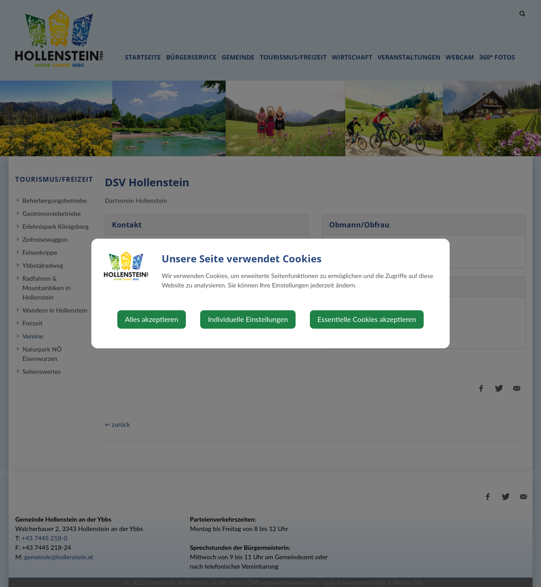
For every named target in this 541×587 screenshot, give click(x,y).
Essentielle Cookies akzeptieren (367, 319)
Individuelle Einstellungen (248, 319)
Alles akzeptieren (151, 319)
